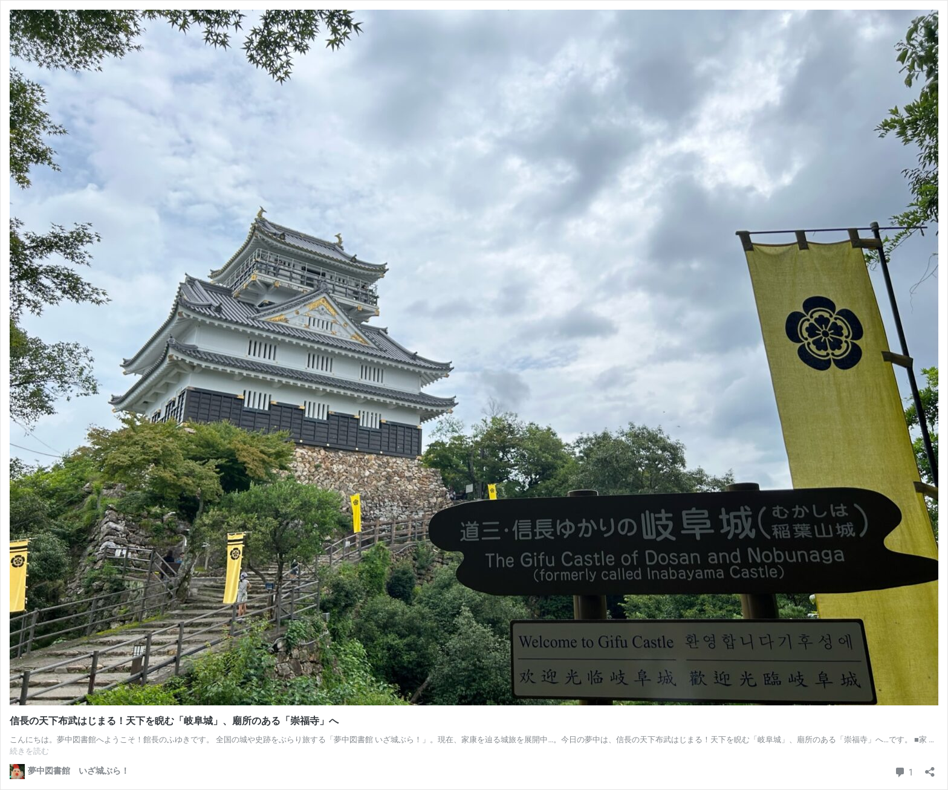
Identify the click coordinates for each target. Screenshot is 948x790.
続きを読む (29, 751)
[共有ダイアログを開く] (929, 768)
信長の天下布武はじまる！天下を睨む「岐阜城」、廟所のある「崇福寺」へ (174, 721)
